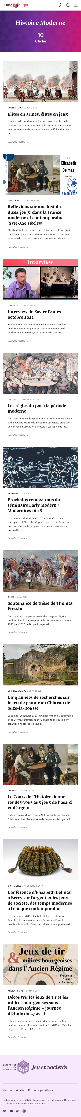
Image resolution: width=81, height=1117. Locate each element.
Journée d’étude (17, 691)
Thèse (11, 597)
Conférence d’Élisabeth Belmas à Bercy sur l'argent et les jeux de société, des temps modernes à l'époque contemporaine (40, 900)
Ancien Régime (15, 991)
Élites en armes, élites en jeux (38, 114)
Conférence (14, 200)
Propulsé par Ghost (40, 1090)
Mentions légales (14, 1090)
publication (14, 108)
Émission (12, 790)
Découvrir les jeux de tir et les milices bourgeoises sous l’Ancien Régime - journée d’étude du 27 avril (38, 1005)
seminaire (13, 494)
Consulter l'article (16, 141)
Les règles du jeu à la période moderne (37, 408)
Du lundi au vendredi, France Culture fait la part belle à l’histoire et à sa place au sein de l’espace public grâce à (39, 817)
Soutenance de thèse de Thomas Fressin (40, 605)
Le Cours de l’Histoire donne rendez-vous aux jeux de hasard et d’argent (40, 802)
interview (13, 305)
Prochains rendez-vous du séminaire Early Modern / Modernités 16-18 (34, 505)
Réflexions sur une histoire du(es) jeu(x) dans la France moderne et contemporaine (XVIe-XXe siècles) (36, 215)
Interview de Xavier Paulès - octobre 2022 (36, 314)
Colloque (13, 399)
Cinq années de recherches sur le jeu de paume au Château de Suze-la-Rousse (39, 702)
